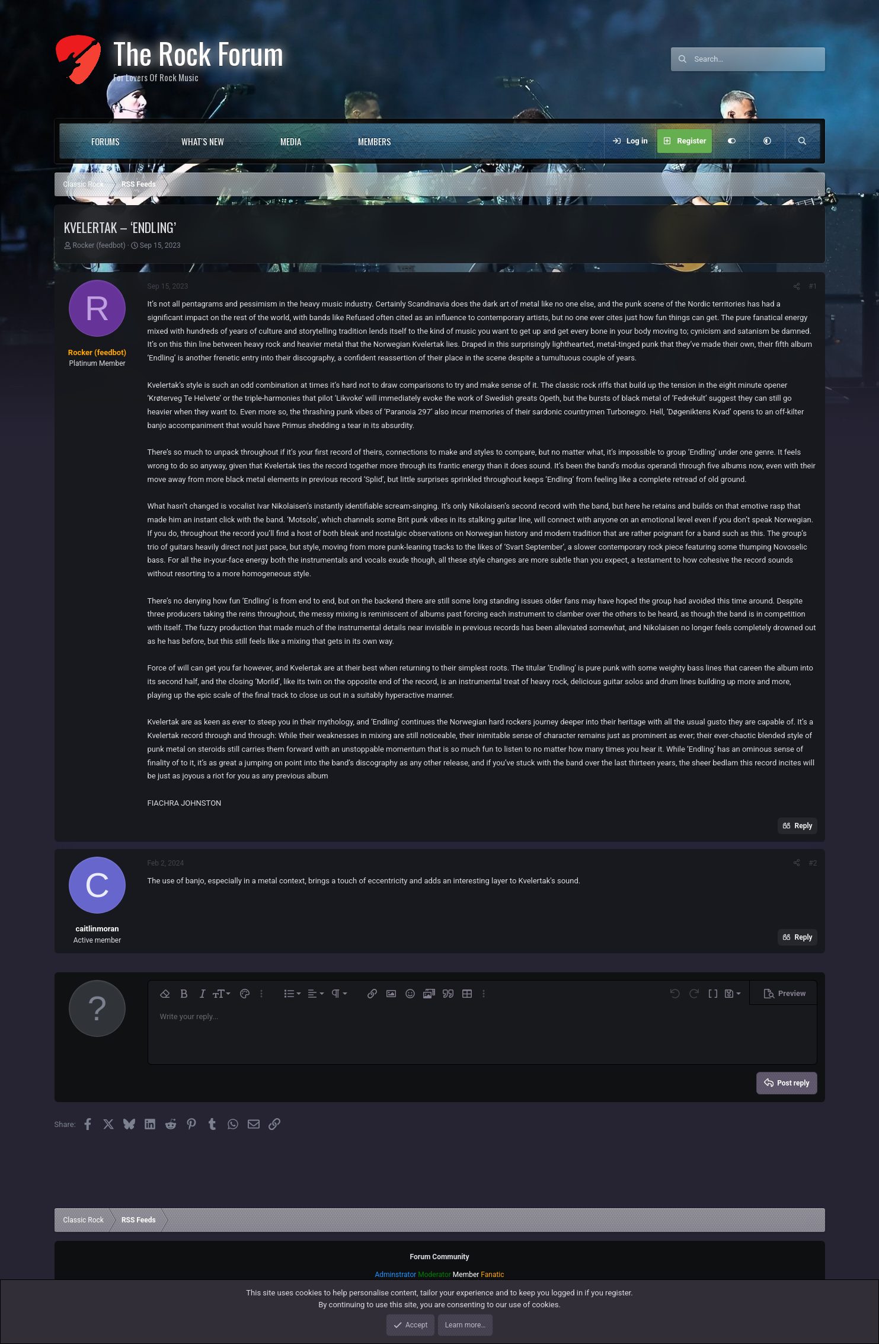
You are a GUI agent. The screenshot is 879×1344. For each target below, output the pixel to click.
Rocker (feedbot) (98, 245)
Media (290, 141)
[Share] (796, 286)
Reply (804, 826)
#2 (812, 863)
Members (374, 141)
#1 (812, 286)
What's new (202, 141)
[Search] (760, 59)
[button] (144, 141)
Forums (105, 141)
